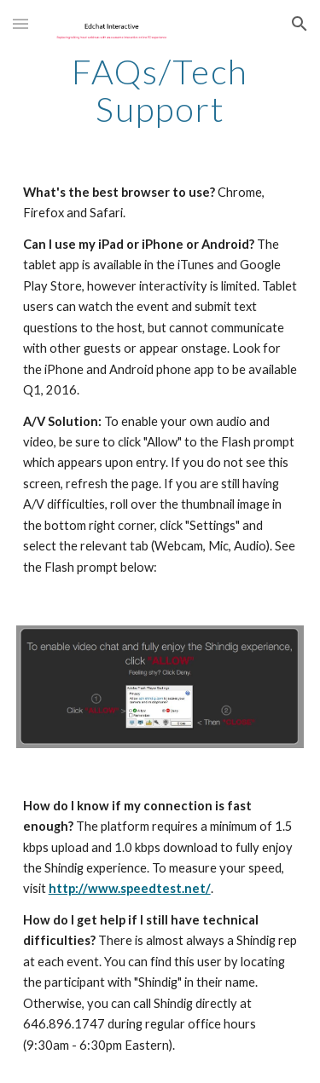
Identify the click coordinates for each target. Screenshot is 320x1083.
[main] (160, 90)
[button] (20, 23)
